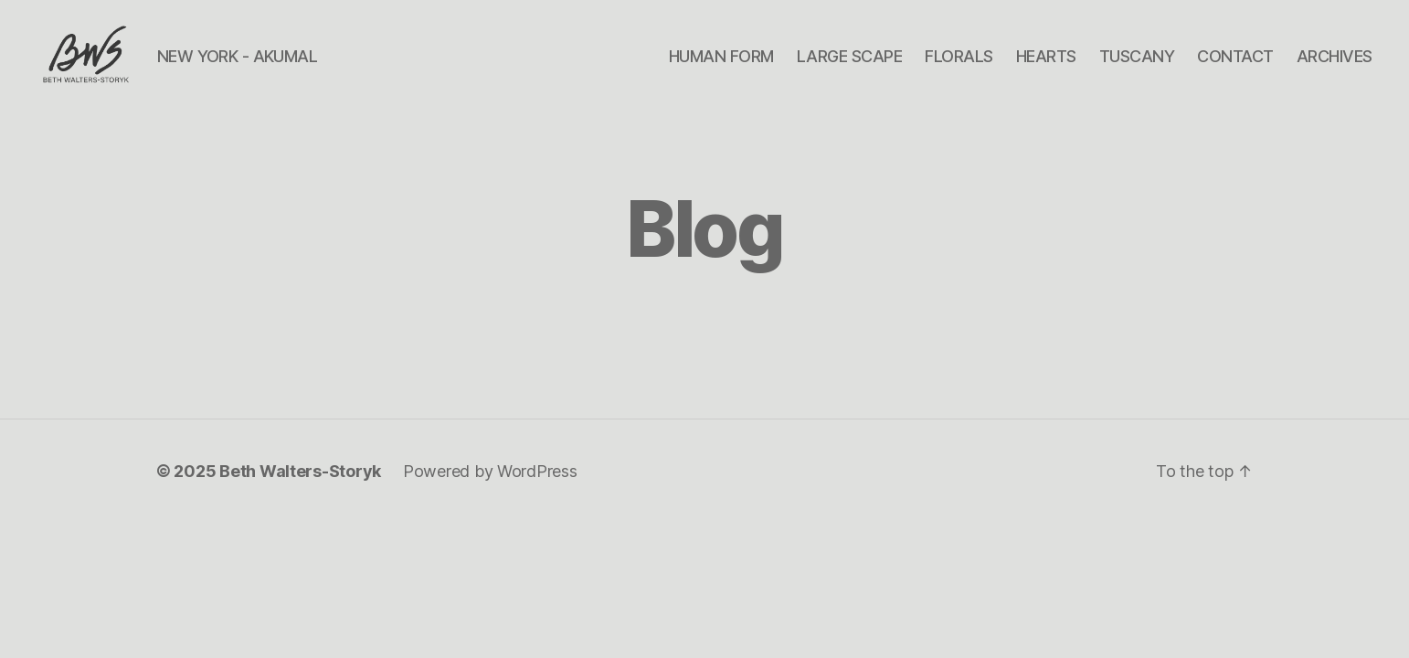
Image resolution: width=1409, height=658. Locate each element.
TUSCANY (1137, 66)
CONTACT (1235, 66)
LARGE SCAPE (850, 66)
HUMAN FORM (721, 66)
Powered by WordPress (490, 493)
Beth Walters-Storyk (300, 493)
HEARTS (1046, 66)
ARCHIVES (1334, 66)
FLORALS (959, 66)
